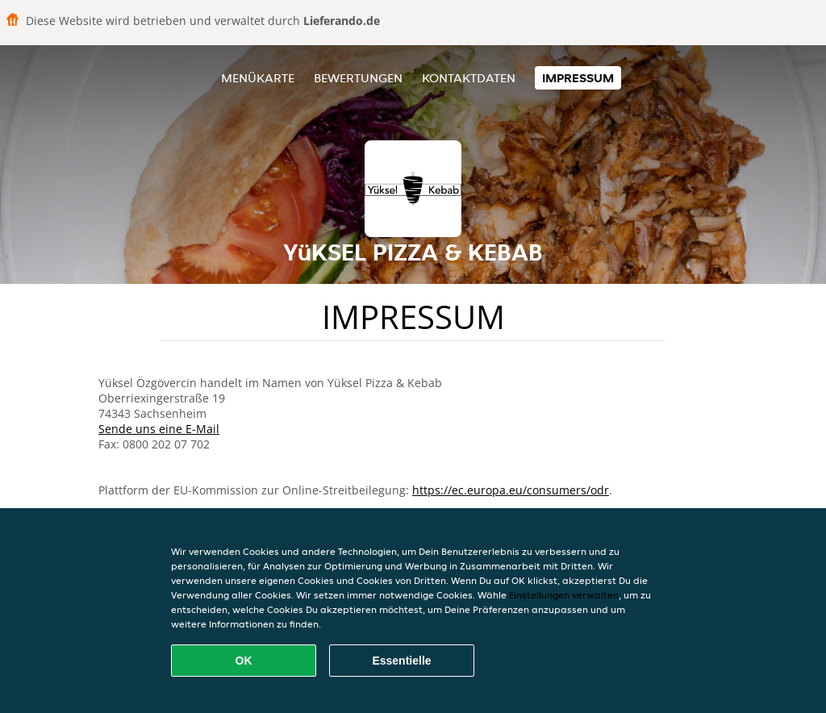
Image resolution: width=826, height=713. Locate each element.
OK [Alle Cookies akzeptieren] (244, 660)
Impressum (578, 77)
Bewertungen (358, 77)
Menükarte (257, 77)
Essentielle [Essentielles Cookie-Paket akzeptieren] (401, 660)
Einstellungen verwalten (564, 595)
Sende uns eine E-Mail (158, 428)
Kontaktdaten (468, 77)
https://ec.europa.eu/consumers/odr (510, 490)
